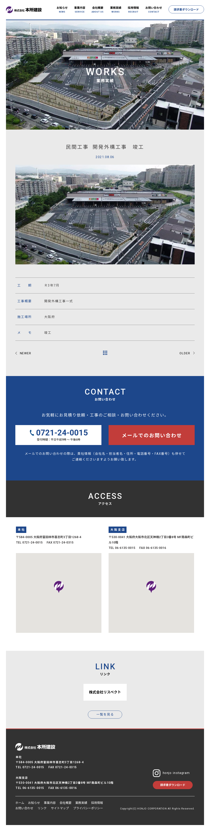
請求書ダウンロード (186, 9)
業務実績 (81, 803)
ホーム (19, 803)
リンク (42, 808)
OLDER (185, 353)
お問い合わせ (24, 808)
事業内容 (50, 803)
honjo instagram (171, 773)
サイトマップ (60, 808)
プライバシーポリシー (88, 808)
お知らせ (34, 803)
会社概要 (66, 803)
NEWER (25, 353)
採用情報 (97, 803)
